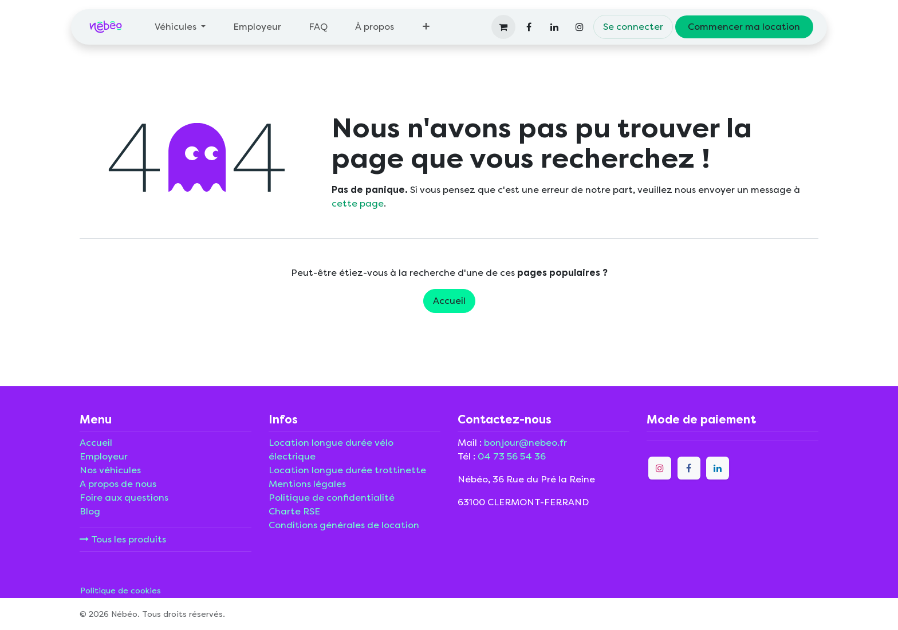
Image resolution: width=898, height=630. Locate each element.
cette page (358, 203)
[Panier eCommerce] (503, 27)
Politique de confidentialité (332, 497)
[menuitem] (180, 26)
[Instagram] (579, 26)
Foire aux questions (124, 497)
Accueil (449, 300)
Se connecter (633, 26)
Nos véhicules (110, 470)
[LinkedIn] (554, 26)
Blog (90, 511)
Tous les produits (123, 539)
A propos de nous (118, 483)
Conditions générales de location (344, 525)
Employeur (104, 456)
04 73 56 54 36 (512, 456)
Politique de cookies (120, 591)
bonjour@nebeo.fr (525, 442)
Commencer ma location (744, 26)
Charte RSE (294, 511)
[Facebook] (529, 26)
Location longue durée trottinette (347, 470)
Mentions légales (307, 483)
